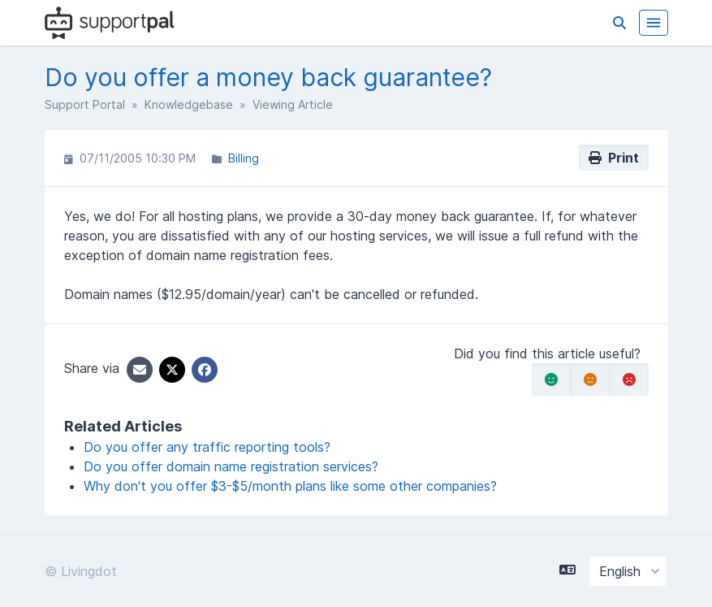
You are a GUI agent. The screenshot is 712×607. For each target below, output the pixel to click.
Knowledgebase (189, 104)
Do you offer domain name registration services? (231, 466)
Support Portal (85, 104)
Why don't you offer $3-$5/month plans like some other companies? (290, 486)
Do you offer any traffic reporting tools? (207, 447)
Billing (243, 158)
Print (614, 158)
